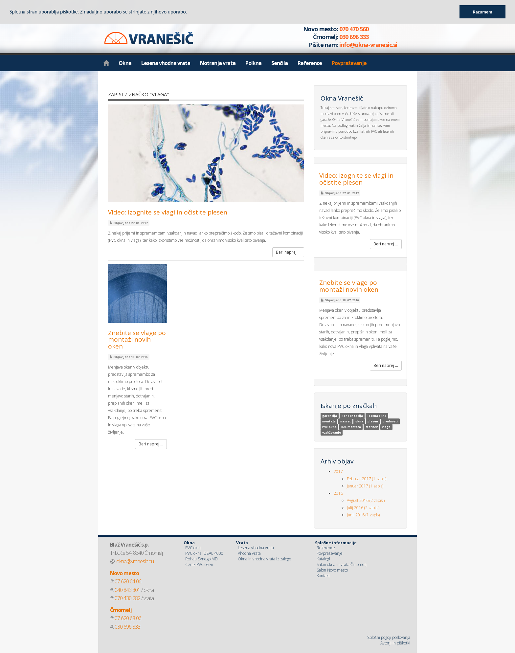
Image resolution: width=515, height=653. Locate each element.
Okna (125, 63)
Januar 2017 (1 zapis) (365, 486)
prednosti (390, 421)
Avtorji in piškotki (395, 643)
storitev (372, 427)
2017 (338, 471)
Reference (310, 63)
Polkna (253, 63)
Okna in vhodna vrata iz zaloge (264, 559)
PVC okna (329, 427)
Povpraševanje (349, 63)
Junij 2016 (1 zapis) (363, 515)
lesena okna (377, 416)
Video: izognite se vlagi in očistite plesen (167, 212)
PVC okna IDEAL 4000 (204, 553)
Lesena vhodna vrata (165, 63)
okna (359, 421)
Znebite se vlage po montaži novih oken (137, 339)
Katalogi (323, 559)
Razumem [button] (482, 12)
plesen (373, 421)
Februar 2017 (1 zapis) (366, 479)
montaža (329, 421)
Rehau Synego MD (201, 559)
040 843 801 (127, 590)
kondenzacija (352, 416)
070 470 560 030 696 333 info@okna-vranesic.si (343, 37)
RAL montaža (351, 427)
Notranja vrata (217, 63)
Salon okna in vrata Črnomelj (342, 564)
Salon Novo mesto (332, 570)
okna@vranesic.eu (135, 561)
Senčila (279, 63)
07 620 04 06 (128, 581)
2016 (338, 493)
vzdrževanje (331, 432)
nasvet (345, 421)
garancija (329, 416)
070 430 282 (127, 598)
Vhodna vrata (249, 553)
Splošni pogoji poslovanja (388, 637)
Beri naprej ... (288, 252)
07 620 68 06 (128, 618)
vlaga (386, 427)
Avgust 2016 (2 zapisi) (366, 500)
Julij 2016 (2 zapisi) (363, 507)
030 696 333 (127, 626)
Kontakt (323, 575)
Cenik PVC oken (199, 564)
